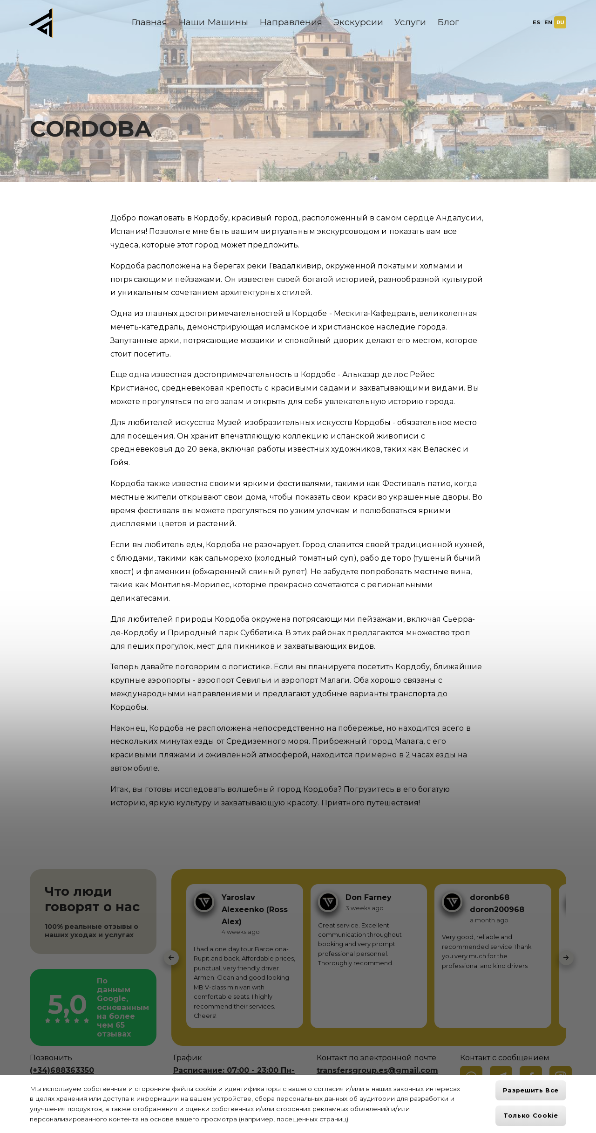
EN (548, 22)
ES (536, 22)
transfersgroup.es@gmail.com (377, 1070)
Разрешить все (531, 1090)
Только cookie (530, 1115)
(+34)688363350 (62, 1070)
